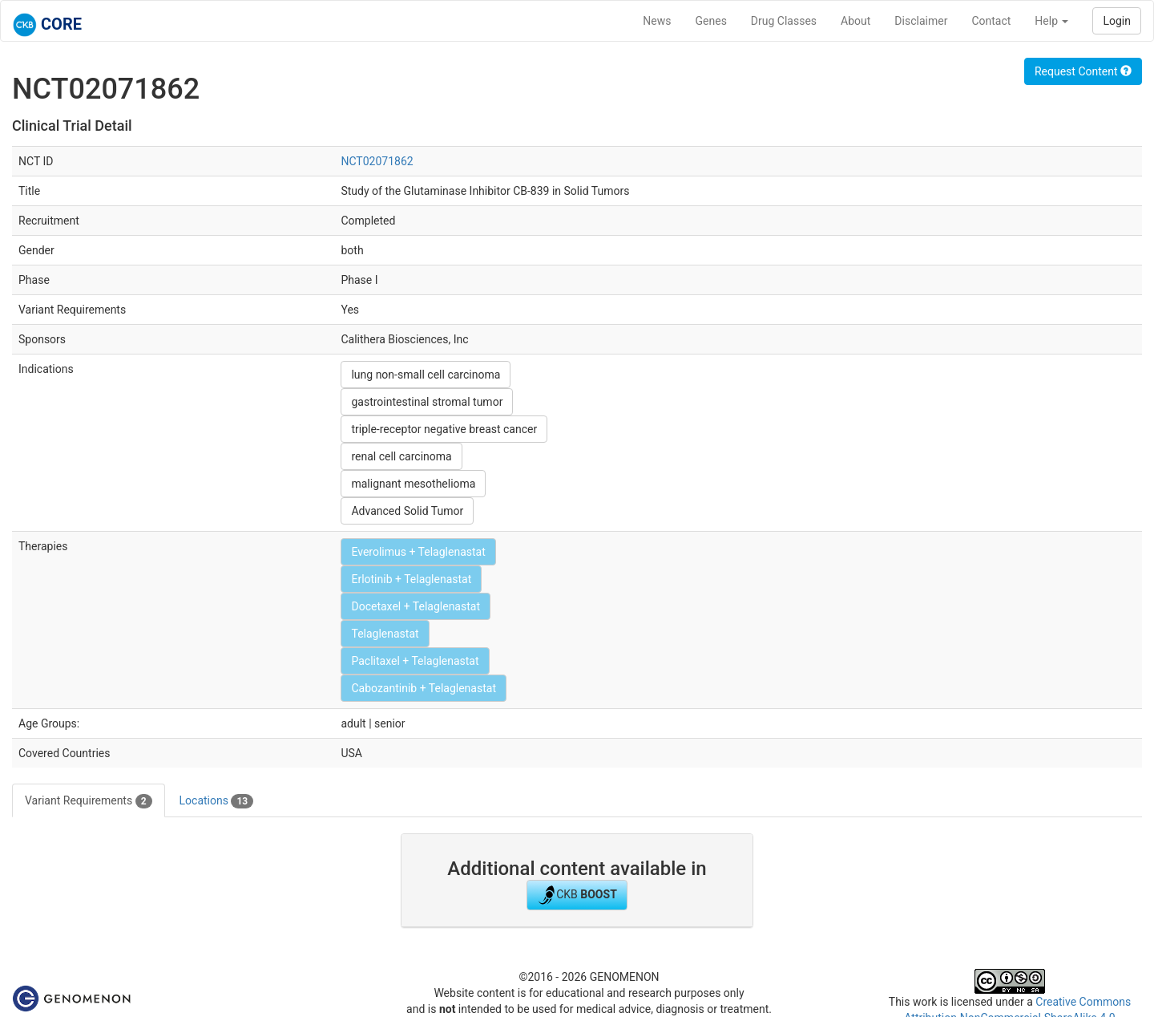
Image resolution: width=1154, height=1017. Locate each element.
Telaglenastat (384, 633)
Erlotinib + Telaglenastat (411, 579)
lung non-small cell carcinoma (425, 374)
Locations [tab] (217, 801)
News (657, 20)
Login (1117, 20)
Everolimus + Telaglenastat (418, 551)
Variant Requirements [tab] (88, 801)
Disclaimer (920, 20)
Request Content (1083, 71)
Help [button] (1051, 20)
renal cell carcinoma (401, 456)
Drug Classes (784, 20)
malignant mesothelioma (413, 483)
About (855, 20)
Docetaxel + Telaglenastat (415, 606)
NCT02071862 (377, 161)
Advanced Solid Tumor (407, 510)
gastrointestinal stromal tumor (426, 401)
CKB (577, 895)
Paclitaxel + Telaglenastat (414, 660)
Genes (711, 20)
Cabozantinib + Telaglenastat (423, 688)
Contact (991, 20)
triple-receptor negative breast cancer (444, 429)
